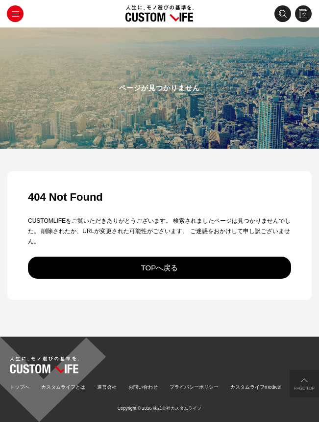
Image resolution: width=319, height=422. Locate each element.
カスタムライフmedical (255, 387)
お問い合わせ (143, 387)
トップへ (19, 387)
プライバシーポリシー (194, 387)
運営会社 (107, 387)
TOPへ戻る (159, 268)
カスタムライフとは (63, 387)
